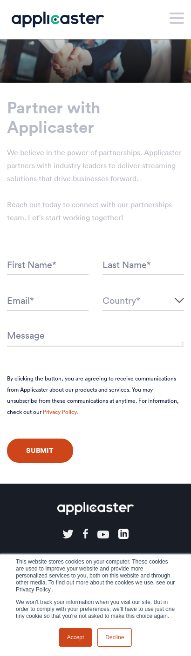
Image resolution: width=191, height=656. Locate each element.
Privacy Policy (59, 412)
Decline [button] (114, 637)
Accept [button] (75, 637)
